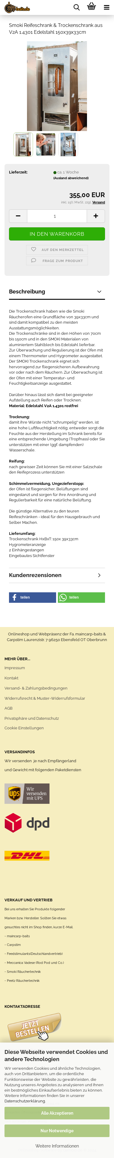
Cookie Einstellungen (24, 728)
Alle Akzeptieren (57, 1113)
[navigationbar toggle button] (106, 7)
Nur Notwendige (57, 1130)
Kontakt (11, 678)
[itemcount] (57, 216)
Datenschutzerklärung (24, 1101)
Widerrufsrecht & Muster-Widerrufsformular (44, 698)
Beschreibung (27, 291)
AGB (8, 708)
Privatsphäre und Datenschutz (31, 718)
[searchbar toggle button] (76, 7)
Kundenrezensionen (35, 575)
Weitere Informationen (57, 1146)
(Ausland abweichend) (70, 178)
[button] (32, 597)
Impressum (14, 668)
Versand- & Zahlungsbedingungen (36, 688)
